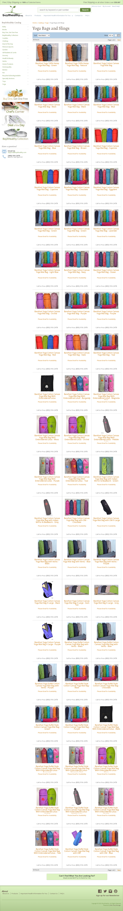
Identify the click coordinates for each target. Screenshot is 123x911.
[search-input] (58, 10)
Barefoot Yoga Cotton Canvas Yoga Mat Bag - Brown (77, 147)
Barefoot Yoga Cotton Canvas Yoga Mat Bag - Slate (77, 354)
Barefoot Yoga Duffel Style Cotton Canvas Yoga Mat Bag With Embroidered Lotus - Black (106, 727)
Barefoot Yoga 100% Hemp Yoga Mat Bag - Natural (77, 64)
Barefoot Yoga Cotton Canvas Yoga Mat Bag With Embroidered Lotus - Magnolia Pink (106, 397)
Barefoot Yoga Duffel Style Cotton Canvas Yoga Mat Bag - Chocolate (106, 685)
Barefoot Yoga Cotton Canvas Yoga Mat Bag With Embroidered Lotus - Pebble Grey (106, 438)
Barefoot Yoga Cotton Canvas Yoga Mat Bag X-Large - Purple (47, 643)
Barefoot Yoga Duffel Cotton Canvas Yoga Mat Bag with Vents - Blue (106, 644)
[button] (64, 10)
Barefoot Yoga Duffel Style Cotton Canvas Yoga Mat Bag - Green (47, 727)
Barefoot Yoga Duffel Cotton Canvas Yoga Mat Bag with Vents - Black (77, 644)
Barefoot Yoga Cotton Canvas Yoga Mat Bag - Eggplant (106, 188)
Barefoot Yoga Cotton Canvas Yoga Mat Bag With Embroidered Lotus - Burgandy (76, 396)
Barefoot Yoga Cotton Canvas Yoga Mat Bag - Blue (106, 105)
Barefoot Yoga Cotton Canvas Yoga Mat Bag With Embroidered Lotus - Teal (77, 479)
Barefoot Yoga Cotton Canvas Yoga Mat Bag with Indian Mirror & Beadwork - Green (106, 479)
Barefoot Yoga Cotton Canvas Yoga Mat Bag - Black (47, 105)
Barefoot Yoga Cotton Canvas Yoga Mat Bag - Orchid (47, 312)
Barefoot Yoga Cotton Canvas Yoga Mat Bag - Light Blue (47, 271)
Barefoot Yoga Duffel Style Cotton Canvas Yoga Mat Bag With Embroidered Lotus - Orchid (47, 810)
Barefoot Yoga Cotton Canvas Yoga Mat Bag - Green (47, 230)
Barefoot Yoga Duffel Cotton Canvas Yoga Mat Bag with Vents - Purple (47, 685)
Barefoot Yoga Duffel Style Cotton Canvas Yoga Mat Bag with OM (76, 851)
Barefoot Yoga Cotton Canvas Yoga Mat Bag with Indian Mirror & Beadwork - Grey (47, 520)
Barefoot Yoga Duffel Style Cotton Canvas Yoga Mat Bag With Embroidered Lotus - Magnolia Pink (76, 769)
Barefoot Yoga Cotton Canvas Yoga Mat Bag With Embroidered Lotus (47, 396)
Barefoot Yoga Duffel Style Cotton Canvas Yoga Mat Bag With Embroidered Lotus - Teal (47, 851)
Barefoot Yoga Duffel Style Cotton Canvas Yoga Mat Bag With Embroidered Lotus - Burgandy (47, 769)
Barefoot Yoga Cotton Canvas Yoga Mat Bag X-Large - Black (47, 602)
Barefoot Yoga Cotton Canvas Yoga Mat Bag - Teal (106, 354)
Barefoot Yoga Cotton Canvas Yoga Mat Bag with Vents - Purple (106, 561)
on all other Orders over (102, 2)
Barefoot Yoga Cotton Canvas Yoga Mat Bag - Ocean (106, 271)
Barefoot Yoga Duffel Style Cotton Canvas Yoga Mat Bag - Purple (77, 727)
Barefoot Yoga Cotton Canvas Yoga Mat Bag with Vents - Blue (76, 560)
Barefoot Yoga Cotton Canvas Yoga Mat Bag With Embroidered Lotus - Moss (47, 437)
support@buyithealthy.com (17, 152)
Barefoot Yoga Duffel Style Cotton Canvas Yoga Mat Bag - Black (77, 685)
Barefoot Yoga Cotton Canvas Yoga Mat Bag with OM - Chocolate (77, 520)
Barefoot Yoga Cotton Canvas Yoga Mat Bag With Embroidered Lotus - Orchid (77, 437)
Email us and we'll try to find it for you (76, 876)
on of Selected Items (21, 2)
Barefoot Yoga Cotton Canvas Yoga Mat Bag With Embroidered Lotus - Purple (47, 479)
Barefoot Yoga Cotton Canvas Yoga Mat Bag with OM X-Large (106, 519)
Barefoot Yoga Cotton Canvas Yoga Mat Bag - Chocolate (77, 188)
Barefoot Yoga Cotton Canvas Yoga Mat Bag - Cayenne (106, 147)
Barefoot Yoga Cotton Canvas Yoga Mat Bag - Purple (77, 312)
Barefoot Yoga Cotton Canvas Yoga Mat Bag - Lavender (106, 230)
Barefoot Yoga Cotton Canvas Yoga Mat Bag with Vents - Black (47, 561)
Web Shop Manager (115, 905)
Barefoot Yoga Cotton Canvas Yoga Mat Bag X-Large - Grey (106, 602)
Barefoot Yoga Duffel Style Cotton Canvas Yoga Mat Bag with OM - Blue (106, 851)
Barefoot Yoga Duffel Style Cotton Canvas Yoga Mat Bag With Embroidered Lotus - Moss (106, 769)
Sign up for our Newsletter (107, 895)
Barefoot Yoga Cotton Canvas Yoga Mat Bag (106, 64)
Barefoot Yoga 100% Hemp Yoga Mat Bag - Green (47, 64)
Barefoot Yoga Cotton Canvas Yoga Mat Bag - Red (47, 354)
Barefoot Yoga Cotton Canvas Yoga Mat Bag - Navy (77, 271)
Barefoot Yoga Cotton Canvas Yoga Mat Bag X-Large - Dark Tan (77, 603)
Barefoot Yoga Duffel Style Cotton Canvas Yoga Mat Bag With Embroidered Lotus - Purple (106, 810)
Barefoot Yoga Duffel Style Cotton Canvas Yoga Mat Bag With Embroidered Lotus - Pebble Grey (76, 810)
